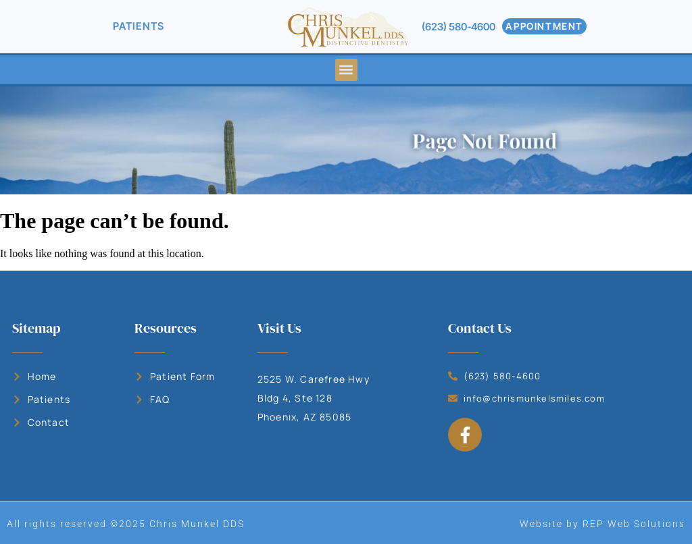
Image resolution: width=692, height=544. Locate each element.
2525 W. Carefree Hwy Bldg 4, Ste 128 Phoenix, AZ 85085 (313, 398)
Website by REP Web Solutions (602, 523)
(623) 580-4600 (458, 26)
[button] (346, 70)
